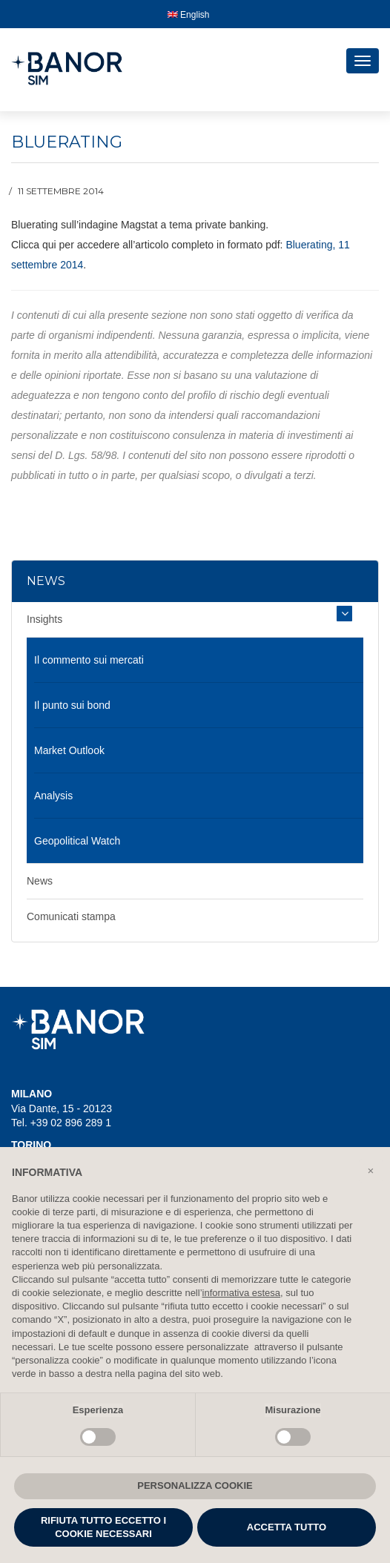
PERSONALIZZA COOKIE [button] (195, 1485)
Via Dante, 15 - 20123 (61, 1108)
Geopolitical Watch (77, 841)
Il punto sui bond (72, 705)
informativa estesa (241, 1292)
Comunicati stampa (71, 916)
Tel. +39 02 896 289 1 (61, 1123)
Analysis (53, 796)
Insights (44, 619)
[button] (371, 1171)
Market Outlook (69, 750)
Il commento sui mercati (89, 660)
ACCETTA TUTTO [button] (286, 1527)
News (40, 881)
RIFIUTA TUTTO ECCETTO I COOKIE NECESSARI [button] (103, 1527)
